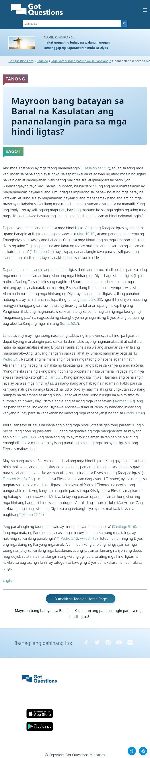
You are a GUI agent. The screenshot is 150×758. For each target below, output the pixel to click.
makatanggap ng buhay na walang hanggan (77, 42)
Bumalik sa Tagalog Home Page (81, 598)
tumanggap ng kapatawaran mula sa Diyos (76, 48)
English (8, 580)
